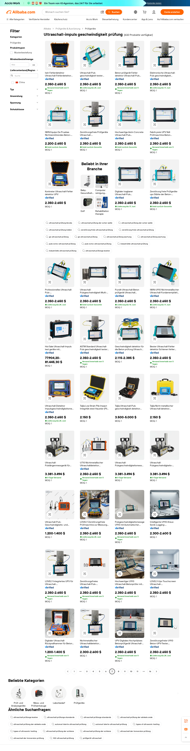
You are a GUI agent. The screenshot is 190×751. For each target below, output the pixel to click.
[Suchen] (113, 12)
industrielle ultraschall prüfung (132, 244)
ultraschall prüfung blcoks (59, 223)
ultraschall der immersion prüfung (134, 731)
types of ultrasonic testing (146, 724)
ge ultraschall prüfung (57, 237)
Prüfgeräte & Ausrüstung (68, 28)
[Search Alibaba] (71, 12)
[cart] (145, 12)
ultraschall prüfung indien (59, 230)
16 (150, 671)
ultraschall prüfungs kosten (96, 250)
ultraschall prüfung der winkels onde (134, 717)
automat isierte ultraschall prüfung (69, 724)
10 (131, 671)
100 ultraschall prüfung (62, 738)
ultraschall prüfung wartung (117, 237)
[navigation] (24, 350)
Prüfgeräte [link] (90, 28)
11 (137, 671)
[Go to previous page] (68, 671)
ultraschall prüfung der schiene (58, 731)
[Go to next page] (156, 671)
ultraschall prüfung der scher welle (95, 223)
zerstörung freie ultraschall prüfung (95, 230)
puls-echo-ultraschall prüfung (61, 244)
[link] (186, 721)
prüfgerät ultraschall (90, 738)
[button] (102, 12)
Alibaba (47, 28)
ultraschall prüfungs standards (59, 717)
